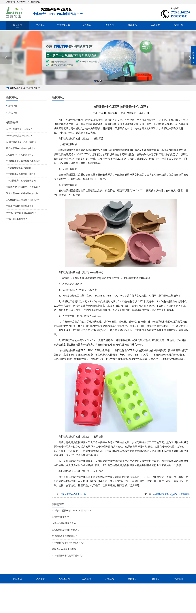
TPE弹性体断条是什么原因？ (20, 168)
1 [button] (95, 84)
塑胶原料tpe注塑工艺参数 (64, 549)
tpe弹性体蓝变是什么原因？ (19, 129)
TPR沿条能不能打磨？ (16, 219)
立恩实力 (86, 25)
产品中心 (40, 25)
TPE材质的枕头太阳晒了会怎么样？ (23, 200)
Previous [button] (6, 61)
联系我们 (178, 25)
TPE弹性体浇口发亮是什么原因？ (22, 180)
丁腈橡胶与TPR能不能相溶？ (20, 206)
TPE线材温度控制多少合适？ (65, 530)
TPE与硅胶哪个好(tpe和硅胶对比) (67, 543)
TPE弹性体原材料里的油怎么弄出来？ (24, 161)
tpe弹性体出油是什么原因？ (19, 135)
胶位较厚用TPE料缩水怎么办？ (21, 148)
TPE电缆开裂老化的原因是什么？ (68, 555)
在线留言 (155, 25)
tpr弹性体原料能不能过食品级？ (21, 213)
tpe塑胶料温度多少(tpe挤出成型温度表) (171, 494)
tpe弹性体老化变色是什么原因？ (21, 142)
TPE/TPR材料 (63, 25)
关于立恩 (109, 25)
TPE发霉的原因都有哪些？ (64, 536)
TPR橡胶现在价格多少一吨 (73, 494)
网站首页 (17, 25)
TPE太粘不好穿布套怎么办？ (20, 155)
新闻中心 (132, 25)
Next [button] (190, 61)
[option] (98, 61)
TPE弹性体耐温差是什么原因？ (21, 174)
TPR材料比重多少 (60, 517)
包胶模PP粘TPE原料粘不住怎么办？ (23, 187)
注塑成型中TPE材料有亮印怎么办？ (23, 193)
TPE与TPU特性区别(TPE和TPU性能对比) (71, 510)
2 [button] (98, 84)
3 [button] (100, 84)
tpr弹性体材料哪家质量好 (64, 523)
